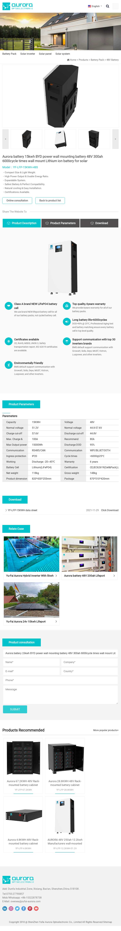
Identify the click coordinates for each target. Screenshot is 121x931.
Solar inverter (27, 53)
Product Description (24, 223)
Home (73, 59)
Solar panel (45, 53)
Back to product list (50, 200)
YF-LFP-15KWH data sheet (22, 510)
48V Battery (113, 59)
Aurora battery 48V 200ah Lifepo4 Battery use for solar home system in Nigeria (86, 582)
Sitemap (107, 927)
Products (83, 59)
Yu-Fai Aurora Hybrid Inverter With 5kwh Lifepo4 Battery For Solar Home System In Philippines (29, 582)
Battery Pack (9, 53)
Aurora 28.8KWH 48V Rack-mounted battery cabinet (60, 791)
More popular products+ (106, 741)
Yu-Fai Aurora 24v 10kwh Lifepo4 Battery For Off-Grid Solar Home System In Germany (30, 633)
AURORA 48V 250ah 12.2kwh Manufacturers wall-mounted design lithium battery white (22, 846)
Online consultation (17, 200)
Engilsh (96, 6)
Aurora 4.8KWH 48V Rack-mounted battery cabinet (99, 791)
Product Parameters (62, 223)
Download (101, 223)
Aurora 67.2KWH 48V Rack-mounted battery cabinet (21, 791)
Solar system (62, 53)
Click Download (109, 510)
